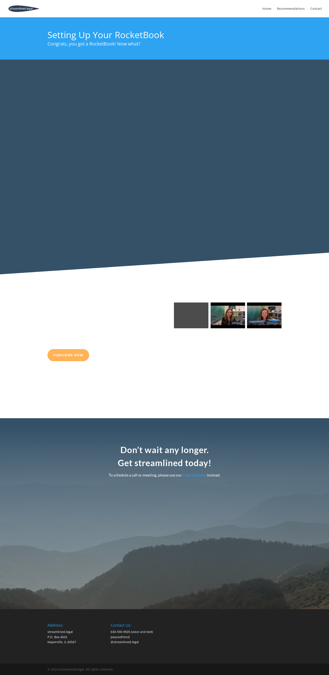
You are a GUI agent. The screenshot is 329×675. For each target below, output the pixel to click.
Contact (316, 9)
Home (266, 9)
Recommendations (291, 9)
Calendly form (194, 475)
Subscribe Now (68, 355)
